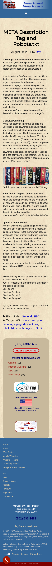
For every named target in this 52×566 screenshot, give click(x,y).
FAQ (5, 477)
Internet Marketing (17, 367)
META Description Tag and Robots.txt (26, 38)
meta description (33, 320)
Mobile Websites (26, 350)
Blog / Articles (9, 481)
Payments (7, 492)
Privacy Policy (36, 554)
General (27, 316)
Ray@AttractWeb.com (26, 526)
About (5, 448)
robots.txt (8, 328)
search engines (25, 328)
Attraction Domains (20, 554)
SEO (36, 316)
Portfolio (6, 485)
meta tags (9, 324)
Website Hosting (10, 460)
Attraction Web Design (29, 563)
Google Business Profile (14, 467)
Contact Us (8, 496)
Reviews (7, 489)
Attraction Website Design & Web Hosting (26, 5)
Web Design (14, 374)
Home (5, 444)
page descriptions (27, 324)
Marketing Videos (11, 463)
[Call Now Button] (6, 560)
